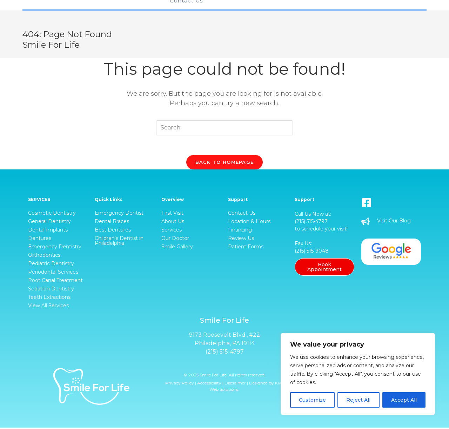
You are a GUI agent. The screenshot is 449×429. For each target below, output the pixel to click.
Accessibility (209, 384)
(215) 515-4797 (311, 223)
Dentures (39, 239)
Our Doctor (175, 239)
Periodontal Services (53, 273)
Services (171, 231)
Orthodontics (44, 256)
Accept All (404, 400)
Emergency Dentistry (54, 248)
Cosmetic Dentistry (52, 214)
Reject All (358, 400)
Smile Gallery (177, 248)
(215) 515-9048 (312, 252)
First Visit (172, 214)
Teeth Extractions (49, 298)
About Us (172, 223)
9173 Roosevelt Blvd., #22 (224, 336)
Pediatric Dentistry (51, 265)
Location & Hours (249, 223)
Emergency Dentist (119, 214)
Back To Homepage (224, 163)
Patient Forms (245, 248)
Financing (240, 231)
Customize (312, 400)
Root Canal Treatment (55, 282)
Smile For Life (51, 45)
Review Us (241, 239)
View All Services (48, 307)
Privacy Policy (179, 384)
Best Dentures (113, 231)
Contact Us (241, 214)
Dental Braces (112, 223)
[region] (358, 374)
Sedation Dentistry (51, 290)
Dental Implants (48, 231)
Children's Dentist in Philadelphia (119, 242)
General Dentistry (49, 223)
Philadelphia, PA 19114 (225, 344)
